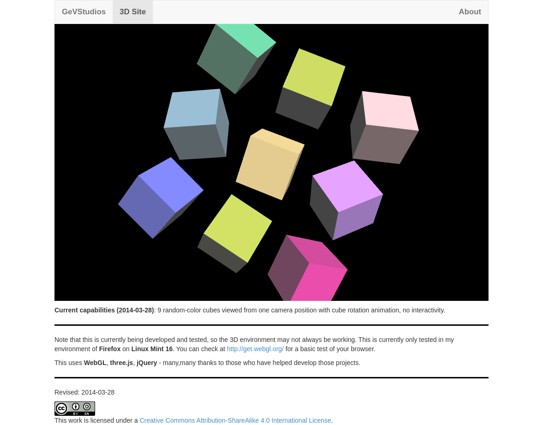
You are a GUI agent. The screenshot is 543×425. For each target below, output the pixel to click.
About (470, 11)
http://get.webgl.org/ (255, 349)
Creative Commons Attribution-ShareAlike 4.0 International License (235, 420)
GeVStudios (84, 11)
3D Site (133, 11)
